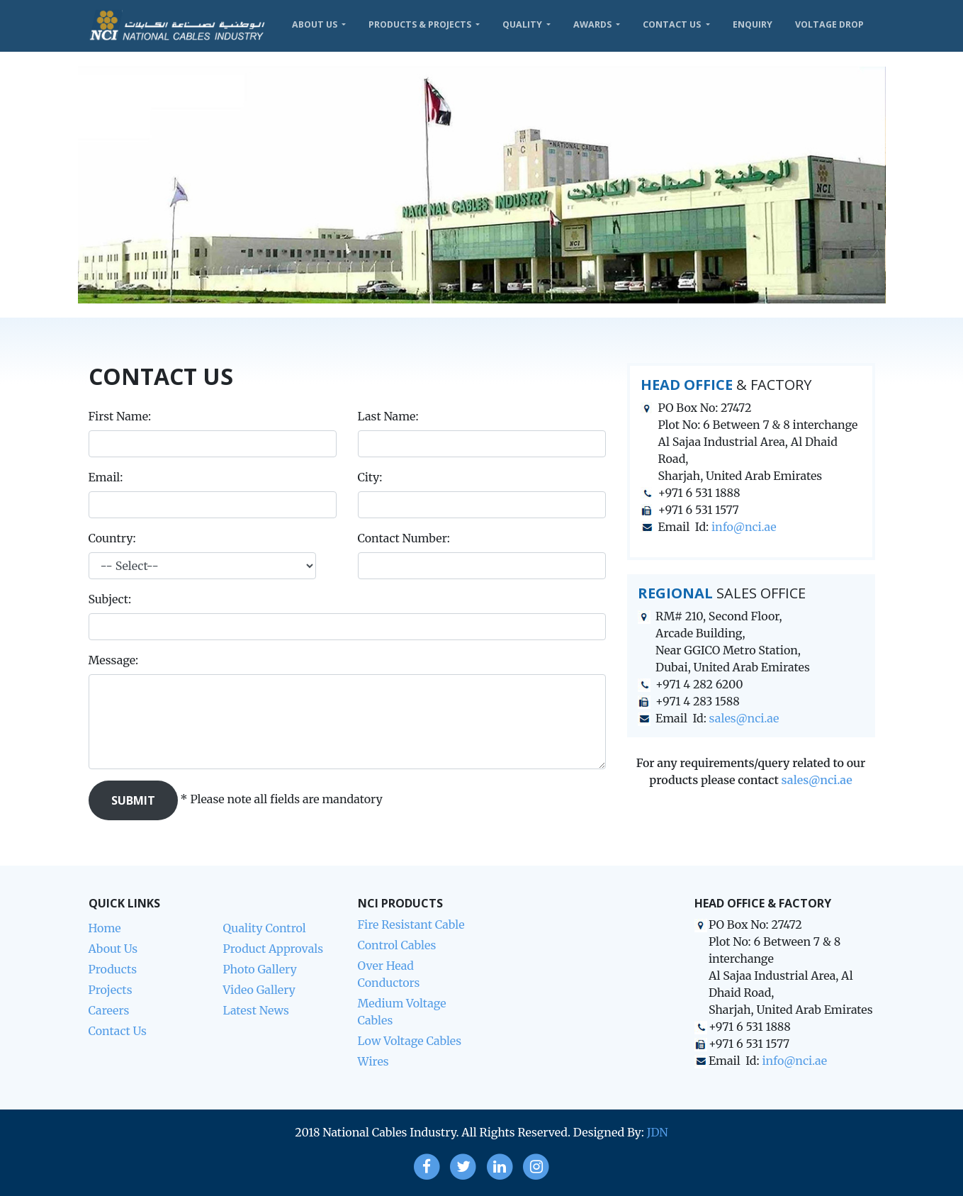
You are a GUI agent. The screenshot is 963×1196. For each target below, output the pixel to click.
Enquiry (752, 24)
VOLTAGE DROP (829, 24)
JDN (657, 1132)
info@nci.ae (744, 527)
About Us (315, 24)
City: (370, 477)
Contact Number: (404, 538)
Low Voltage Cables (410, 1041)
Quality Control (264, 928)
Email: (106, 477)
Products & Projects (420, 24)
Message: (130, 660)
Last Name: (388, 416)
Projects (111, 990)
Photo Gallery (260, 969)
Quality (523, 24)
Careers (109, 1010)
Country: (112, 538)
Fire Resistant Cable (411, 924)
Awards (593, 24)
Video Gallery (259, 990)
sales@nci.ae (744, 718)
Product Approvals (273, 948)
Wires (373, 1061)
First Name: (120, 416)
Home (105, 928)
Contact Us (673, 24)
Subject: (127, 599)
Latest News (256, 1010)
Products (113, 969)
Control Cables (397, 945)
